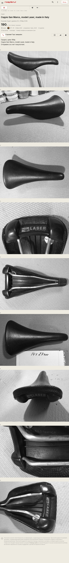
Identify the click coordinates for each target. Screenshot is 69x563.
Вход (64, 2)
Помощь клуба (33, 542)
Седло (3, 14)
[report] (66, 35)
